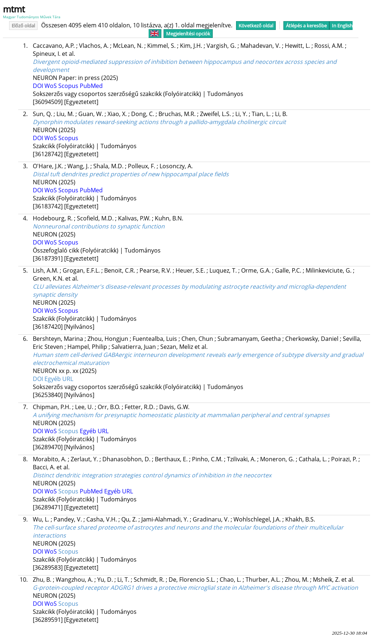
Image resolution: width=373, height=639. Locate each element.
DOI (38, 86)
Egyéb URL (58, 379)
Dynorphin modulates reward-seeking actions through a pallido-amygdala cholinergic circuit (159, 122)
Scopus (69, 86)
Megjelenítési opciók (188, 33)
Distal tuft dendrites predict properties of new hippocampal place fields (131, 174)
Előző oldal (23, 25)
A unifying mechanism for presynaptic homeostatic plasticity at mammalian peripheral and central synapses (181, 415)
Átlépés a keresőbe (306, 25)
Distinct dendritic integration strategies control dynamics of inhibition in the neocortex (152, 475)
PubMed (91, 86)
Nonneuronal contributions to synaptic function (99, 226)
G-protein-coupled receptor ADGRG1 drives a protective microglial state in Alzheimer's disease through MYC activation (195, 588)
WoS (51, 86)
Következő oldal (256, 25)
